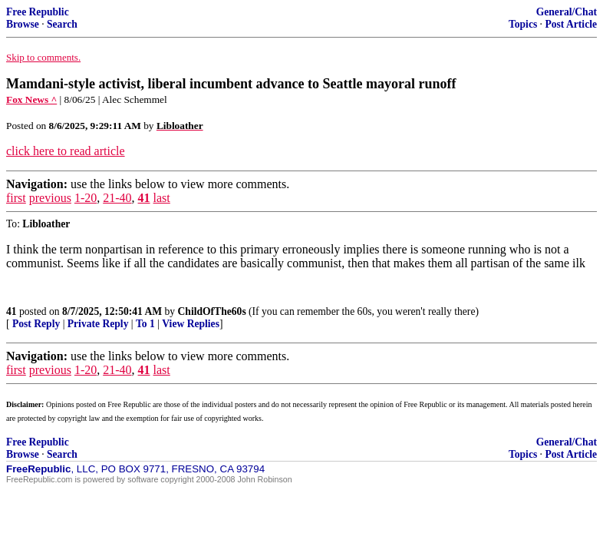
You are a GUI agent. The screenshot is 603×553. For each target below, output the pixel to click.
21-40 (117, 197)
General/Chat (566, 12)
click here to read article (65, 150)
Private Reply (98, 323)
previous (50, 197)
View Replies (190, 323)
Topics (523, 24)
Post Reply (36, 323)
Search (62, 24)
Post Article (571, 24)
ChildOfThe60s (212, 311)
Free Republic (37, 12)
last (161, 197)
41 (144, 197)
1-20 (85, 197)
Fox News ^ (31, 99)
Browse (22, 24)
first (16, 197)
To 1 (145, 323)
